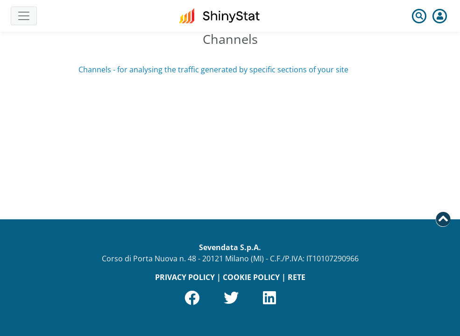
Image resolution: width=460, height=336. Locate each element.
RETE (296, 277)
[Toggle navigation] (24, 16)
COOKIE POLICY (251, 277)
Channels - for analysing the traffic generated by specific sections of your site (213, 69)
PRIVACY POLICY (185, 277)
